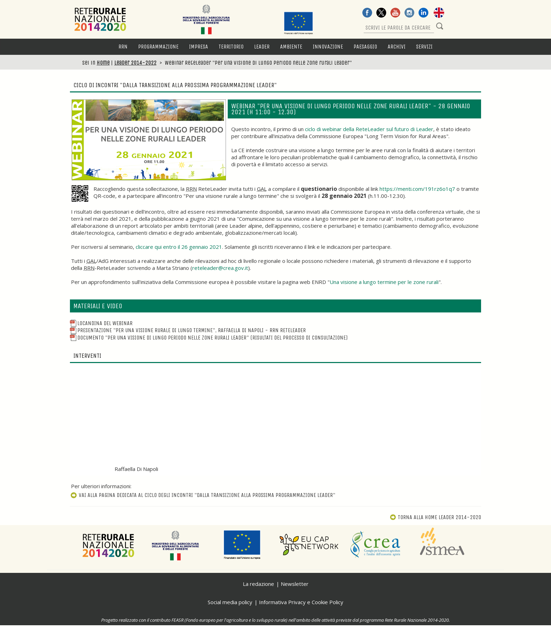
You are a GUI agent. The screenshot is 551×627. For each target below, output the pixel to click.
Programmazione (158, 46)
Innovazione (328, 46)
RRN (123, 46)
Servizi (424, 46)
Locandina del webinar (101, 323)
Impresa (198, 46)
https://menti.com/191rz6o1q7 (417, 188)
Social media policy (230, 602)
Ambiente (291, 46)
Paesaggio (365, 46)
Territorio (231, 46)
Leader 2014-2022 (135, 62)
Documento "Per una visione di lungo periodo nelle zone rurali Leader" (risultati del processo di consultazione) (209, 337)
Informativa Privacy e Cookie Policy (301, 602)
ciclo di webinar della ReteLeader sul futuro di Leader (369, 128)
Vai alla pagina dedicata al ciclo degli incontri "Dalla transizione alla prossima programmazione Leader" (202, 495)
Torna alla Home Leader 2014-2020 (435, 517)
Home (103, 62)
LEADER (262, 46)
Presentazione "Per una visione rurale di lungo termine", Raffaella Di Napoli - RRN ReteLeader (188, 330)
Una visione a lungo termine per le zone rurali (384, 281)
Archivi (397, 46)
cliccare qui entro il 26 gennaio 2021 (179, 246)
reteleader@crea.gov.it (220, 267)
